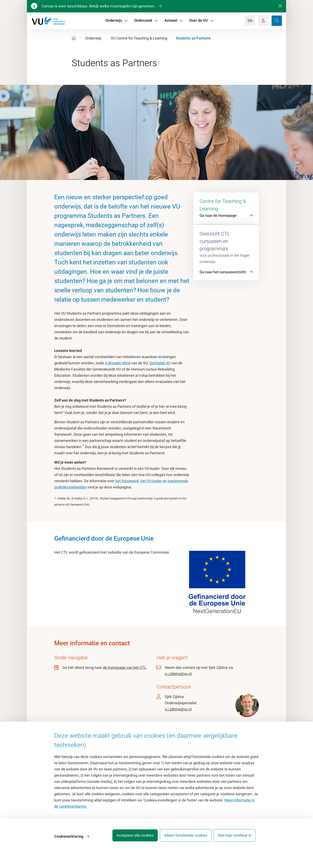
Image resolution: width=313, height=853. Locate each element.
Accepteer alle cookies (129, 837)
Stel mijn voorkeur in (234, 837)
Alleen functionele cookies (182, 837)
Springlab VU (160, 363)
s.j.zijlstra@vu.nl (178, 674)
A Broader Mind (117, 363)
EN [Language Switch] (250, 20)
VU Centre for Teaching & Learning (139, 38)
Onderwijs (93, 38)
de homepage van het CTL (124, 667)
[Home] (74, 38)
